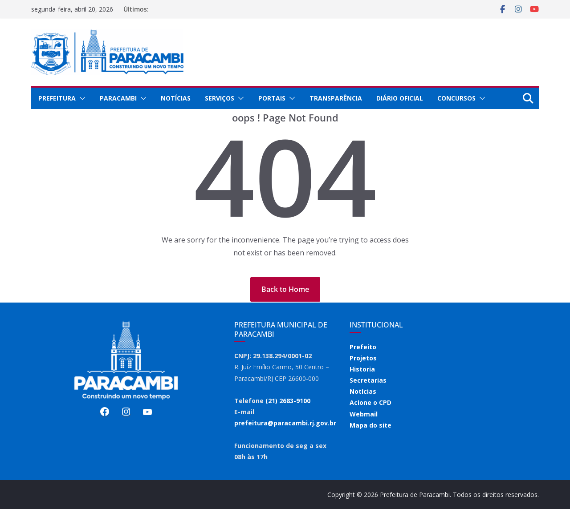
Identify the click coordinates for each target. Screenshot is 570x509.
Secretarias (368, 380)
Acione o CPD (370, 402)
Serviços (219, 98)
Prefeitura (57, 98)
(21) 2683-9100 (287, 400)
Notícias (176, 98)
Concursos (456, 98)
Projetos (363, 358)
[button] (81, 98)
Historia (362, 369)
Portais (271, 98)
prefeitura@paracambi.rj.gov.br (285, 423)
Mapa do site (370, 425)
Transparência (335, 98)
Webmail (364, 414)
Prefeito (363, 347)
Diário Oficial (399, 98)
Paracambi (118, 98)
